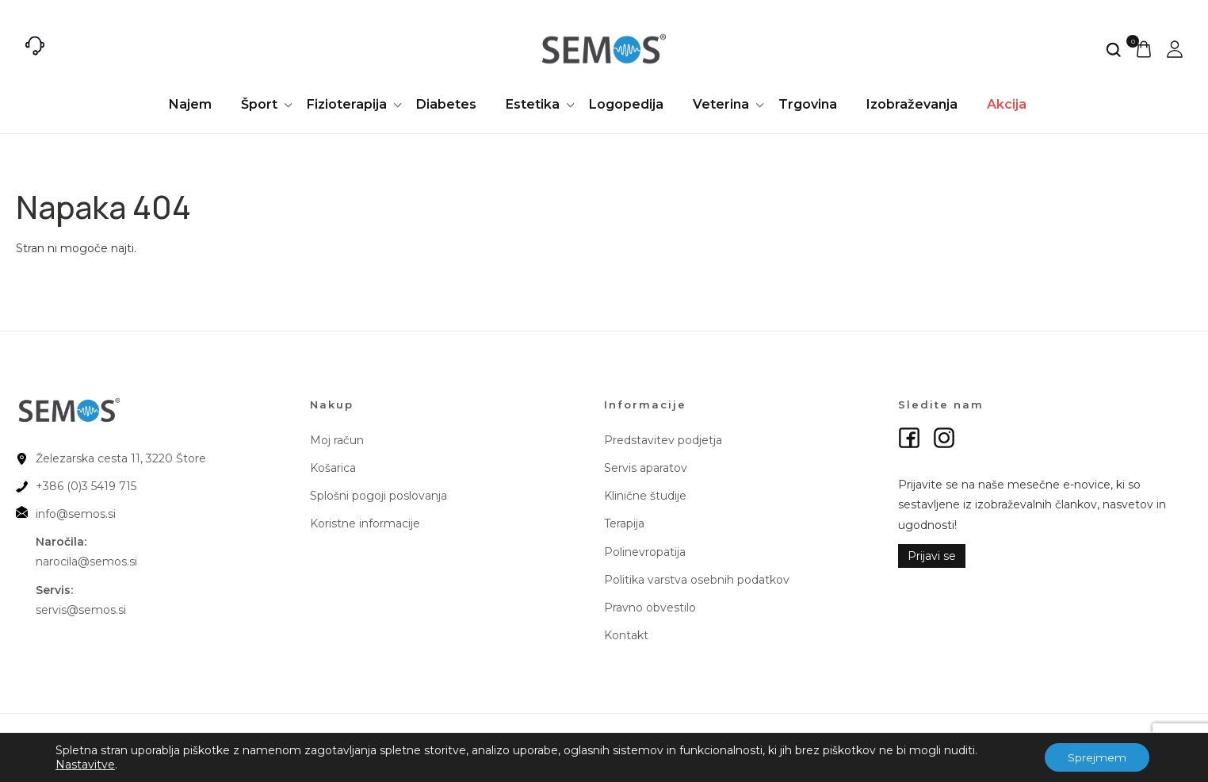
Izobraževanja (912, 104)
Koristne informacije (365, 523)
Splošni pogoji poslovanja (378, 496)
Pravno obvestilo (650, 607)
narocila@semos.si (86, 561)
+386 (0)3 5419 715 (86, 486)
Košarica (333, 468)
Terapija (624, 523)
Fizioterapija (347, 104)
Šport (259, 104)
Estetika (533, 104)
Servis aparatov (645, 468)
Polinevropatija (645, 552)
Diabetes (446, 104)
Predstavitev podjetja (663, 440)
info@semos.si (76, 514)
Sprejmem (1096, 757)
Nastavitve (85, 764)
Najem (190, 104)
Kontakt (626, 635)
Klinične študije (645, 496)
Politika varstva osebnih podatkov (696, 580)
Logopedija (626, 104)
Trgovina (807, 104)
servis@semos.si (81, 610)
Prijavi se (932, 556)
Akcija (1006, 104)
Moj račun (337, 440)
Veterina (721, 104)
